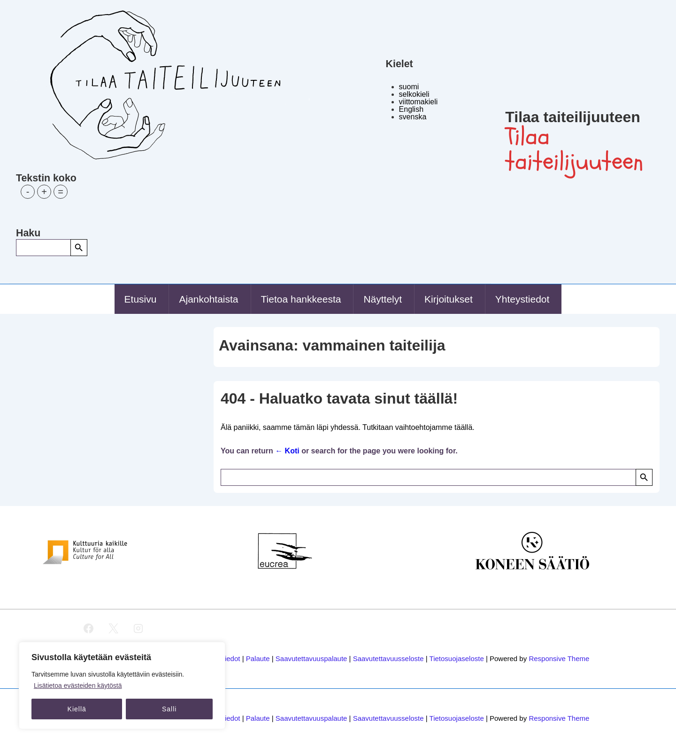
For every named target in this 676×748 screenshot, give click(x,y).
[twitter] (113, 629)
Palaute (258, 658)
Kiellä (77, 709)
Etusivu (140, 299)
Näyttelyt (382, 299)
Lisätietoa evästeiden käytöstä (78, 685)
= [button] (60, 192)
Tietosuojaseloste (457, 658)
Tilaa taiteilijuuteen (572, 117)
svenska (413, 117)
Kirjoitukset (448, 299)
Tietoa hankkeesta (301, 299)
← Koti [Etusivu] (287, 451)
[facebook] (89, 629)
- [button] (28, 192)
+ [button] (44, 192)
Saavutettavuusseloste (388, 658)
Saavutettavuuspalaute (311, 658)
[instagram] (138, 629)
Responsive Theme (559, 658)
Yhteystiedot (522, 299)
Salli (169, 709)
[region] (122, 685)
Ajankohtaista (208, 299)
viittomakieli (418, 102)
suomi (409, 87)
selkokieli (414, 94)
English (411, 109)
